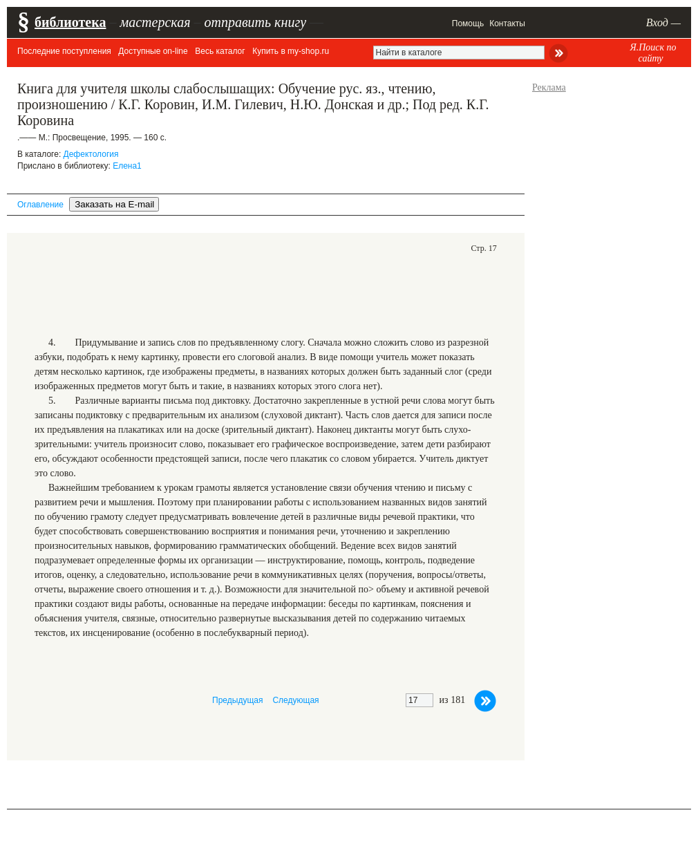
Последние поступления (64, 51)
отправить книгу (255, 22)
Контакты (507, 23)
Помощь (468, 23)
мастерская (155, 22)
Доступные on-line (152, 51)
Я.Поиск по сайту (653, 53)
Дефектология (91, 154)
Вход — (663, 22)
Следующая (295, 700)
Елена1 (127, 166)
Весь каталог (220, 51)
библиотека (70, 22)
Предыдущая (237, 700)
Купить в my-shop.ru (290, 51)
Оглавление (40, 204)
